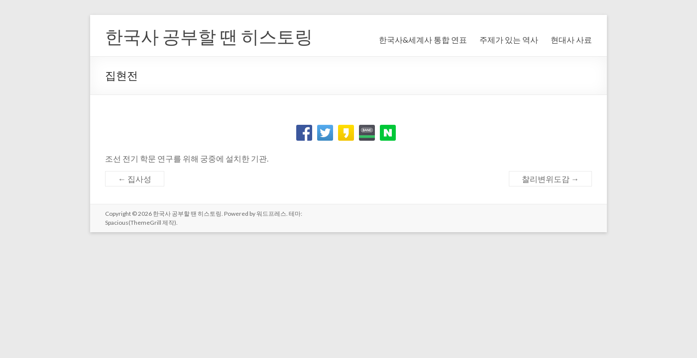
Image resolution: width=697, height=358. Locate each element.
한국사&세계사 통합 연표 (423, 39)
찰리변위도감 (550, 178)
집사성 (134, 178)
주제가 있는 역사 (508, 39)
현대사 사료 (571, 39)
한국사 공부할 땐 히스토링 (209, 36)
